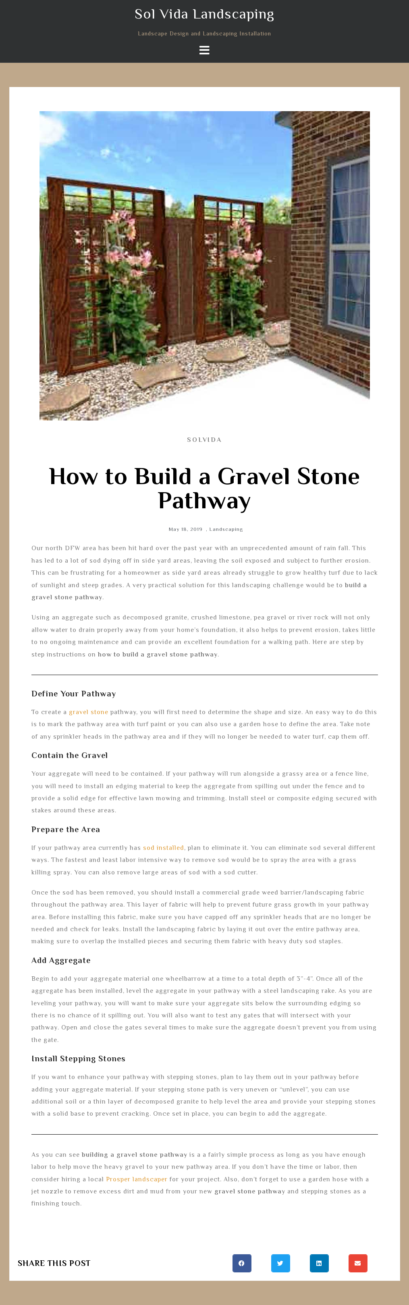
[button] (242, 1263)
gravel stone (88, 712)
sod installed (163, 847)
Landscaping (226, 529)
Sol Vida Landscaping (204, 14)
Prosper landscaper (137, 1179)
